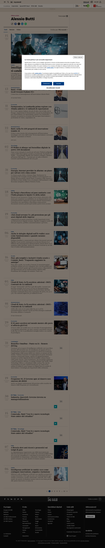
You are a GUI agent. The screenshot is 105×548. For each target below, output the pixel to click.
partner (76, 73)
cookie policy (50, 67)
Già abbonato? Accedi (53, 88)
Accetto (58, 83)
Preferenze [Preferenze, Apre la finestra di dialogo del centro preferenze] (47, 83)
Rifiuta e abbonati (78, 57)
